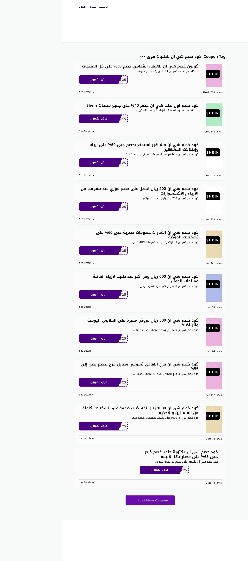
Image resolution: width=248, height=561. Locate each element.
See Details (23, 92)
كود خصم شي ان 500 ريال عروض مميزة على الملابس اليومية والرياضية (81, 323)
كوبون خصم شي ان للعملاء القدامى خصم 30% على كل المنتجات (78, 66)
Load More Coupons (88, 500)
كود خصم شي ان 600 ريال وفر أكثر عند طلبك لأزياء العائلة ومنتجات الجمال (84, 279)
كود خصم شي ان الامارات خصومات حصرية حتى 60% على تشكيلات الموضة (85, 235)
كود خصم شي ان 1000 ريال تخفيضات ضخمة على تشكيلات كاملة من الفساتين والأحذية (79, 410)
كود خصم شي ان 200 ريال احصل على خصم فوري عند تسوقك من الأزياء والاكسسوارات (78, 191)
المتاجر (20, 7)
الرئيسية (41, 7)
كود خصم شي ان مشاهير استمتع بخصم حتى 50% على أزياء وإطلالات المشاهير (82, 147)
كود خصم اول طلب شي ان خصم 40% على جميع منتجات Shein (81, 105)
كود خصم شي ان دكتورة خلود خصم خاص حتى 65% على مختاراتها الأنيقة (119, 454)
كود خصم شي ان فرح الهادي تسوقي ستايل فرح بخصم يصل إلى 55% (78, 366)
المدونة (31, 7)
